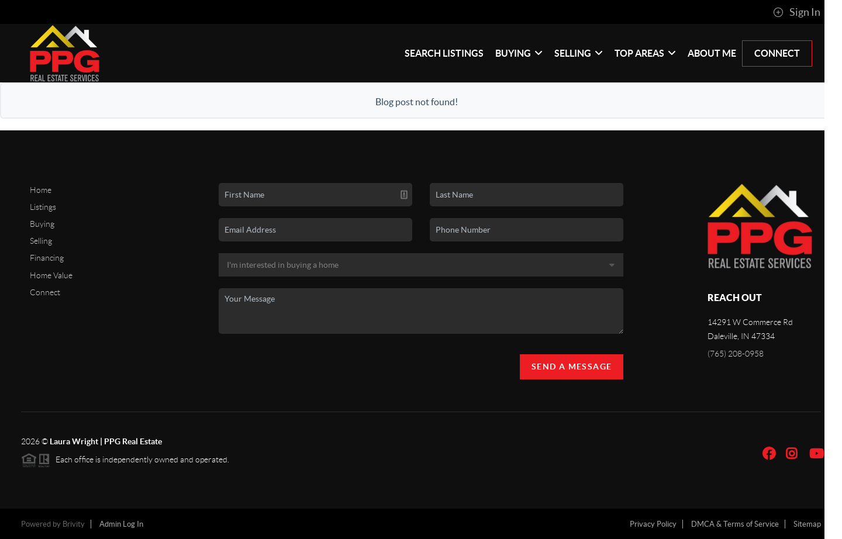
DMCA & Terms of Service (735, 524)
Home (40, 190)
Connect (777, 53)
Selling (578, 53)
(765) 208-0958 (736, 353)
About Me (712, 53)
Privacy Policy (653, 524)
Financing (47, 257)
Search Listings (444, 53)
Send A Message (572, 366)
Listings (43, 207)
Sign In (796, 12)
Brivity (74, 524)
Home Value (51, 275)
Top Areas (645, 53)
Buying (519, 53)
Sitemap (807, 524)
